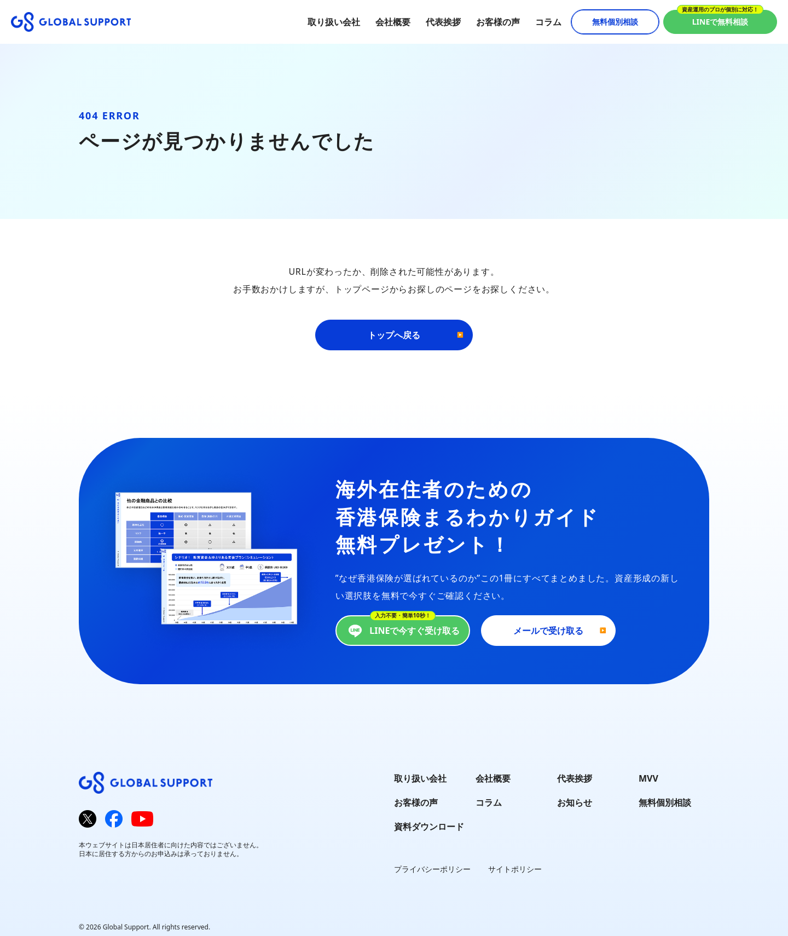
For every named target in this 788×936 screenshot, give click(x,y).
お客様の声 (498, 22)
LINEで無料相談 (720, 21)
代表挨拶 (443, 22)
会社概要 (392, 22)
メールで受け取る (548, 631)
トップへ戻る (394, 335)
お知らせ (574, 802)
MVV (648, 778)
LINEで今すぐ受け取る (402, 630)
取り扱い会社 (334, 22)
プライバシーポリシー (432, 869)
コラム (548, 22)
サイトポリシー (515, 869)
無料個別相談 (615, 21)
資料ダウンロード (429, 827)
